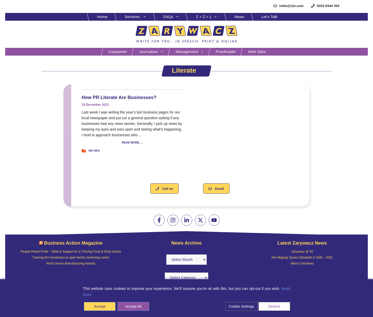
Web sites (257, 51)
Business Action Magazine (73, 243)
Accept (99, 306)
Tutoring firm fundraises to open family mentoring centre (70, 257)
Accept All (133, 306)
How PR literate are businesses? (119, 97)
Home (102, 16)
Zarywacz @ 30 (302, 251)
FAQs (175, 17)
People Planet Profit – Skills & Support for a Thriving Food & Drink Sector (70, 251)
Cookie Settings (241, 306)
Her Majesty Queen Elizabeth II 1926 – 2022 (302, 257)
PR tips (94, 150)
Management (192, 52)
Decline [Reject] (274, 306)
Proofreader (226, 51)
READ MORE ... (132, 142)
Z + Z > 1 (210, 17)
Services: (139, 17)
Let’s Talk (269, 16)
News (239, 16)
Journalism (154, 52)
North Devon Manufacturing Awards (70, 263)
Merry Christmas (302, 263)
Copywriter (118, 51)
